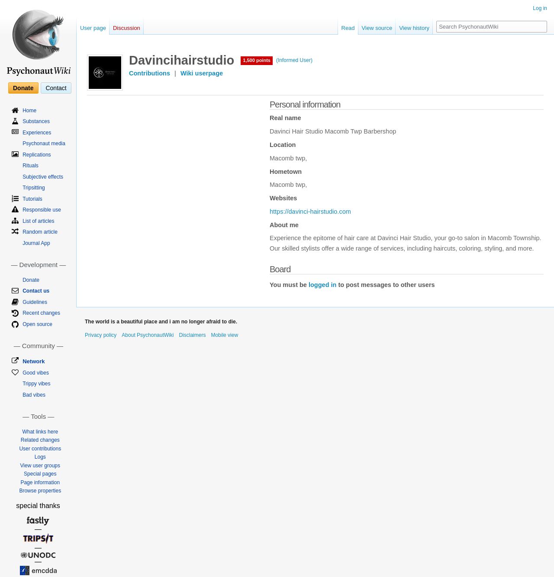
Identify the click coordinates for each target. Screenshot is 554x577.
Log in (540, 8)
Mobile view (224, 335)
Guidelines (35, 302)
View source (377, 28)
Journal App (36, 243)
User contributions (40, 449)
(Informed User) (294, 60)
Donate (23, 88)
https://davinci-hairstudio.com (310, 211)
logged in (322, 284)
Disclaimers (192, 335)
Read (348, 28)
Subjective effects (43, 177)
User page (93, 28)
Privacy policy (100, 335)
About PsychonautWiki (148, 335)
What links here (40, 432)
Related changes (40, 440)
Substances (36, 121)
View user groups (40, 466)
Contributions (149, 73)
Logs (40, 457)
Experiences (37, 133)
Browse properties (40, 491)
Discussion (126, 28)
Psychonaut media (44, 143)
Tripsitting (34, 188)
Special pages (40, 474)
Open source (37, 324)
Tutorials (32, 199)
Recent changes (41, 313)
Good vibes (36, 373)
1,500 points (257, 60)
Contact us (36, 291)
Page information (40, 482)
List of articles (38, 221)
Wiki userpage (201, 73)
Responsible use (42, 210)
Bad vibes (34, 395)
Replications (37, 155)
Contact (55, 88)
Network (34, 361)
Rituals (31, 166)
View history (414, 28)
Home (29, 111)
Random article (40, 232)
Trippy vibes (36, 384)
